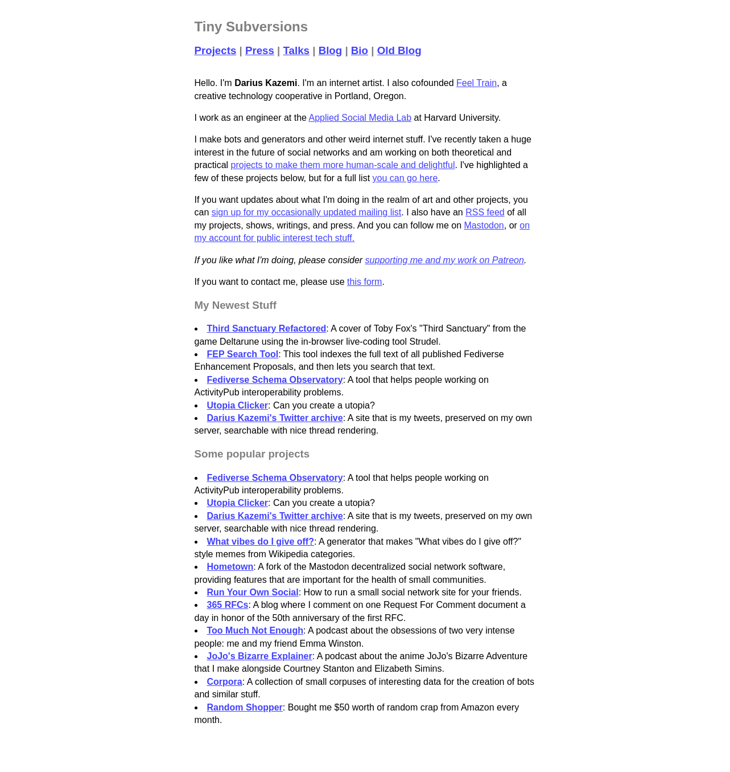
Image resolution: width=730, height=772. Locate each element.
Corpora (224, 682)
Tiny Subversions (251, 26)
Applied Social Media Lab (360, 117)
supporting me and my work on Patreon (444, 260)
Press (259, 50)
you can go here (405, 178)
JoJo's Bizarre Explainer (259, 656)
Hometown (230, 566)
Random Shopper (245, 707)
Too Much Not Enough (255, 630)
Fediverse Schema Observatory (275, 380)
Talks (296, 50)
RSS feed (484, 212)
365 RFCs (228, 605)
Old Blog (399, 50)
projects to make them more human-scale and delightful (343, 165)
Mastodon (484, 225)
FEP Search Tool (243, 354)
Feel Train (476, 83)
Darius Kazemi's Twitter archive (275, 418)
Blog (331, 50)
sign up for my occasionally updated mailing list (307, 212)
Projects (216, 50)
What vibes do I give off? (260, 541)
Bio (359, 50)
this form (364, 282)
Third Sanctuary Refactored (267, 328)
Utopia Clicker (238, 405)
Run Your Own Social (253, 592)
